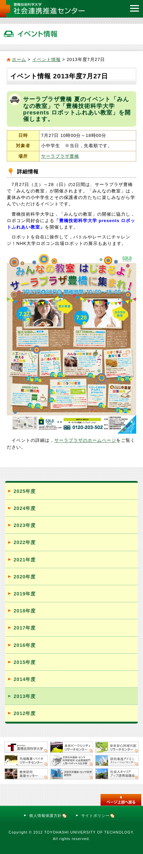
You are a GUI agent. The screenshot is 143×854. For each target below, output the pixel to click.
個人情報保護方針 (48, 815)
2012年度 (25, 713)
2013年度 (25, 696)
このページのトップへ (121, 800)
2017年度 (25, 628)
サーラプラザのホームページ (85, 440)
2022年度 (25, 542)
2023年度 (25, 525)
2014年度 (25, 679)
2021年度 (25, 559)
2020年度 (25, 576)
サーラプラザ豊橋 (60, 156)
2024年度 (25, 508)
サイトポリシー (98, 815)
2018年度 (25, 611)
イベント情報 (46, 59)
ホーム (19, 59)
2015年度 (25, 662)
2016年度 (25, 645)
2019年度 (25, 593)
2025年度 (25, 491)
